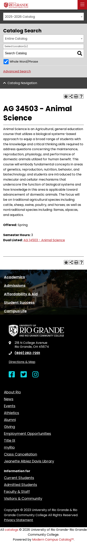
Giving (9, 426)
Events (9, 405)
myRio (9, 447)
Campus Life (15, 311)
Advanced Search (17, 71)
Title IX (9, 440)
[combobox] (43, 17)
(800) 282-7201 (27, 353)
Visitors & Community (23, 498)
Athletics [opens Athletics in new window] (11, 412)
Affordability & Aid (21, 294)
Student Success (19, 302)
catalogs (11, 529)
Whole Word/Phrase (24, 62)
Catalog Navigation (22, 83)
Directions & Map (22, 362)
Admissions (14, 285)
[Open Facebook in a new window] (12, 374)
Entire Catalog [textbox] (16, 38)
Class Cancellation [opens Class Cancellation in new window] (20, 454)
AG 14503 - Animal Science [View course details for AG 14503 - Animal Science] (44, 240)
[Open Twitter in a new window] (24, 374)
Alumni (10, 419)
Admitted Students (20, 484)
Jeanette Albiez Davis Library (29, 461)
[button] (82, 4)
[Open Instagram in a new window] (35, 374)
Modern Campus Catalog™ (53, 539)
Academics (14, 277)
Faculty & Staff (17, 491)
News (8, 399)
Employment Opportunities (27, 433)
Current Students (19, 477)
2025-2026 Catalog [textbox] (20, 16)
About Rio (12, 392)
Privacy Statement (18, 520)
